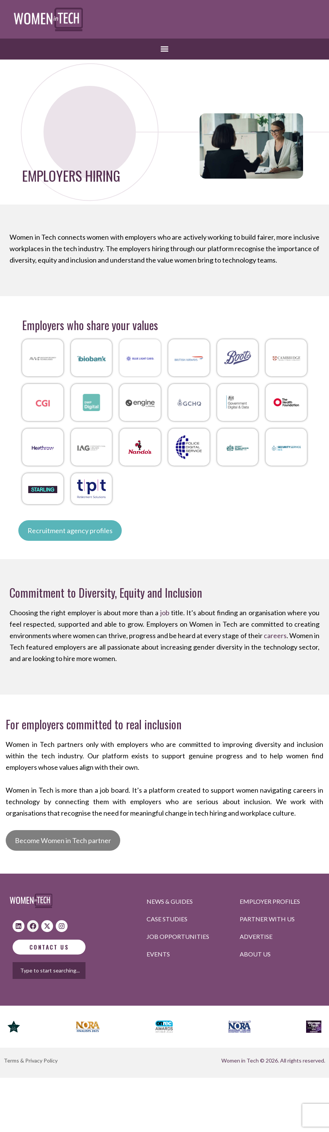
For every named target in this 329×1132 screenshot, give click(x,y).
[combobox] (56, 970)
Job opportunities (178, 936)
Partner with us (267, 918)
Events (158, 954)
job (164, 612)
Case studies (167, 918)
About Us (255, 954)
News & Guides (170, 901)
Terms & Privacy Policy (31, 1060)
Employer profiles (270, 901)
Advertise (256, 936)
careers (275, 635)
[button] (164, 49)
